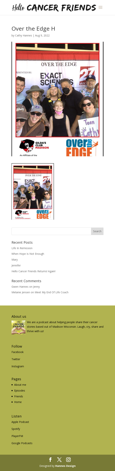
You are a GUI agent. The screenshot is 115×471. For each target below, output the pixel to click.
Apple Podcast (20, 422)
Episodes (19, 390)
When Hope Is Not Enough (28, 254)
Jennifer (16, 265)
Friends (18, 396)
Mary (15, 259)
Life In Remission (22, 248)
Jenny (36, 286)
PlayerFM (17, 436)
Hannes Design (65, 466)
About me (20, 384)
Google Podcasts (22, 443)
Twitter (16, 359)
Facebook (18, 352)
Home (18, 402)
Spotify (16, 429)
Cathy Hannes (23, 35)
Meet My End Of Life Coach (51, 292)
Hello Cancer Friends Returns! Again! (33, 271)
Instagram (18, 366)
